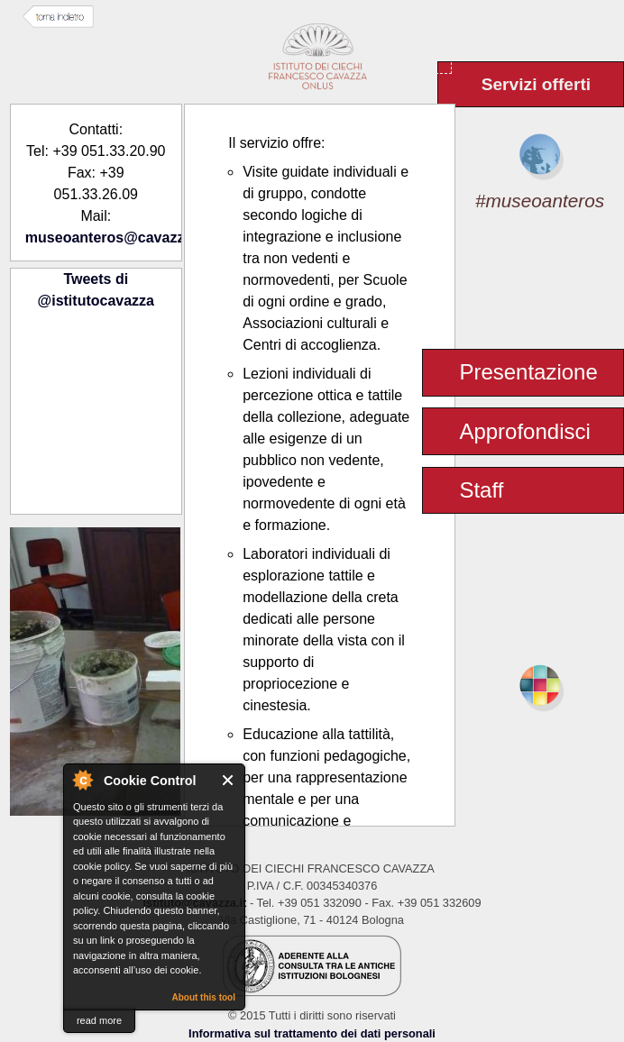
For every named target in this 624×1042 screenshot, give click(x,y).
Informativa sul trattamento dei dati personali (312, 1033)
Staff (481, 490)
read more (99, 1020)
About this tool (203, 997)
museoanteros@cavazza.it (115, 237)
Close (228, 780)
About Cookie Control (82, 779)
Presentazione (528, 372)
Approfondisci (524, 431)
